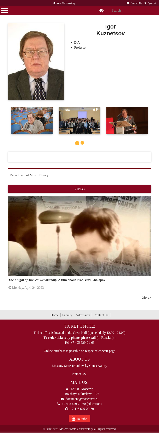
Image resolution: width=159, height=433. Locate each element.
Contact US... (79, 374)
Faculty (67, 315)
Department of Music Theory (29, 175)
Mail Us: (79, 382)
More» (146, 297)
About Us (79, 359)
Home (55, 315)
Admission (83, 315)
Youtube (79, 418)
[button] (19, 245)
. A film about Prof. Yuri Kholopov (56, 280)
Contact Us (101, 315)
